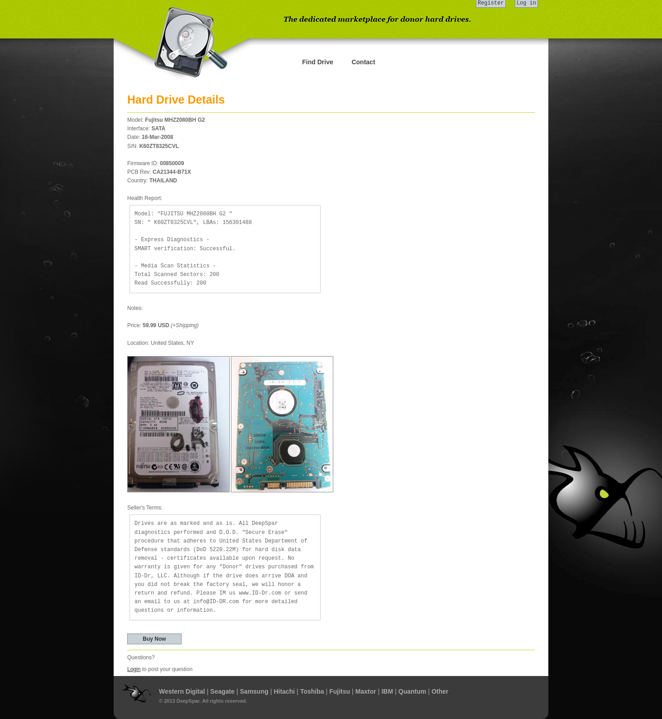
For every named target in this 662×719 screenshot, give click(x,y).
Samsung (254, 691)
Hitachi (284, 691)
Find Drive (317, 62)
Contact (363, 62)
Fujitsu (339, 691)
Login (133, 669)
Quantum (412, 691)
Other (440, 691)
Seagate (222, 691)
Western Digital (182, 691)
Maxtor (365, 691)
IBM (387, 691)
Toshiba (312, 691)
